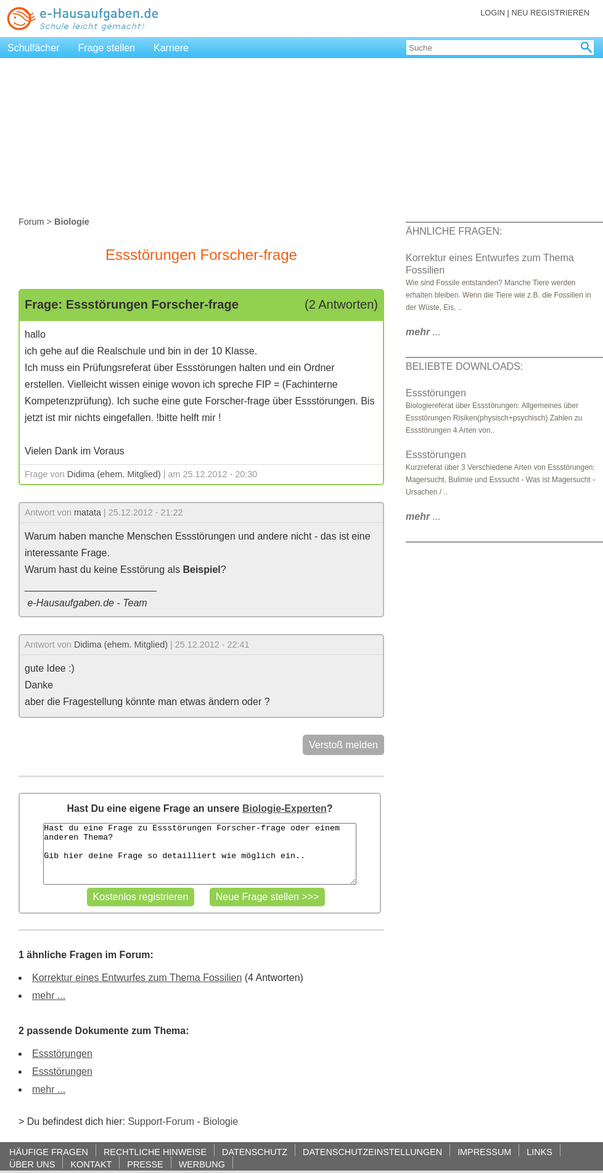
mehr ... (48, 995)
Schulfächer (33, 48)
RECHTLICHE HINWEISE (155, 1151)
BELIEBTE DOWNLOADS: (464, 366)
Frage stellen (107, 48)
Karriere (171, 48)
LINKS (539, 1151)
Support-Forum (161, 1121)
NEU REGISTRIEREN (550, 12)
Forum (31, 222)
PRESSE (145, 1164)
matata (87, 512)
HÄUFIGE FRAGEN (48, 1151)
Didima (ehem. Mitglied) (114, 474)
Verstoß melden (343, 745)
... (423, 332)
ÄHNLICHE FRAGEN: (454, 231)
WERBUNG (202, 1164)
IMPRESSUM (484, 1151)
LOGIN (492, 12)
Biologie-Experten (284, 808)
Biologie (220, 1121)
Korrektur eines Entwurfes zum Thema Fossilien (137, 977)
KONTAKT (91, 1164)
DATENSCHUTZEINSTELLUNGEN (372, 1151)
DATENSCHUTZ (254, 1151)
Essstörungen (62, 1053)
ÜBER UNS (32, 1164)
